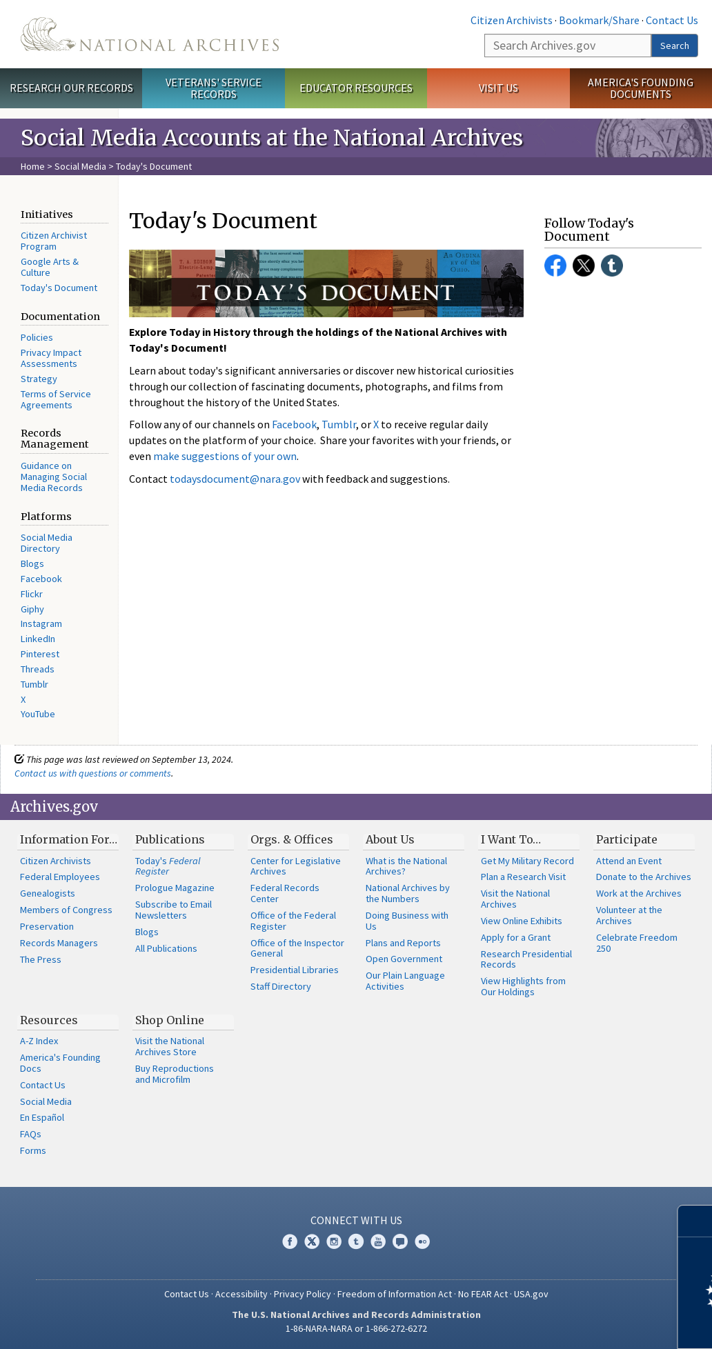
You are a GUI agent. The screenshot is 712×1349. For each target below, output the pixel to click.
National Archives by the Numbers (408, 893)
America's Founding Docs (60, 1063)
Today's (168, 866)
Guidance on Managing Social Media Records (54, 476)
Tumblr (34, 684)
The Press (40, 959)
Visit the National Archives (515, 898)
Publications (170, 839)
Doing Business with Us (407, 920)
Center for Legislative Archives (295, 866)
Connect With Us (356, 1220)
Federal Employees (60, 876)
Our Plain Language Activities (405, 980)
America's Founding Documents (640, 88)
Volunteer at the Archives (629, 915)
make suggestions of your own (225, 456)
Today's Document (59, 287)
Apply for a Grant (516, 937)
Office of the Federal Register (293, 920)
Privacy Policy (302, 1294)
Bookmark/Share (599, 20)
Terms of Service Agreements (56, 399)
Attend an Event (629, 861)
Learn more (589, 1324)
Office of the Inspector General (297, 948)
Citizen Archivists (512, 20)
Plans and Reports (403, 943)
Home (33, 166)
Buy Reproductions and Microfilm (174, 1074)
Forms (33, 1150)
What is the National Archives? (406, 866)
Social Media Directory (46, 542)
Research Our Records (71, 87)
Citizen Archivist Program (54, 240)
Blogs (32, 563)
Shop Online (169, 1020)
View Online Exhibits (521, 921)
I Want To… (511, 839)
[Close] (695, 1221)
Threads (38, 669)
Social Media (80, 166)
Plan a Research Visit (523, 876)
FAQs (30, 1134)
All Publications (166, 948)
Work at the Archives (639, 893)
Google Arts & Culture (50, 267)
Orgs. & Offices (291, 839)
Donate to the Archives (643, 876)
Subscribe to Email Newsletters (173, 909)
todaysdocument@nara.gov (235, 479)
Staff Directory (280, 986)
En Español (42, 1117)
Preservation (47, 926)
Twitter (584, 265)
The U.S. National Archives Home (150, 34)
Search (674, 45)
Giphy (32, 609)
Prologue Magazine (175, 887)
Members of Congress (66, 909)
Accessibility (241, 1294)
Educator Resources (356, 87)
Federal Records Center (284, 893)
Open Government (404, 958)
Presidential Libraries (294, 969)
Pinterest (40, 654)
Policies (37, 337)
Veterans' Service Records (213, 88)
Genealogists (47, 893)
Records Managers (59, 943)
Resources (49, 1020)
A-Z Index (39, 1041)
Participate (626, 839)
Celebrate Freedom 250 (637, 943)
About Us (390, 839)
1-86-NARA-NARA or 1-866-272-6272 (356, 1328)
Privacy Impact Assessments (51, 358)
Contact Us (672, 20)
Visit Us (498, 87)
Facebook (41, 578)
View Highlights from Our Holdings (523, 986)
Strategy (39, 378)
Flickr (32, 594)
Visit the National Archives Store (169, 1046)
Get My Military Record (527, 861)
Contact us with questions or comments (92, 773)
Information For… (68, 839)
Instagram (41, 623)
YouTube (38, 714)
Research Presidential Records (526, 959)
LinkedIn (38, 638)
